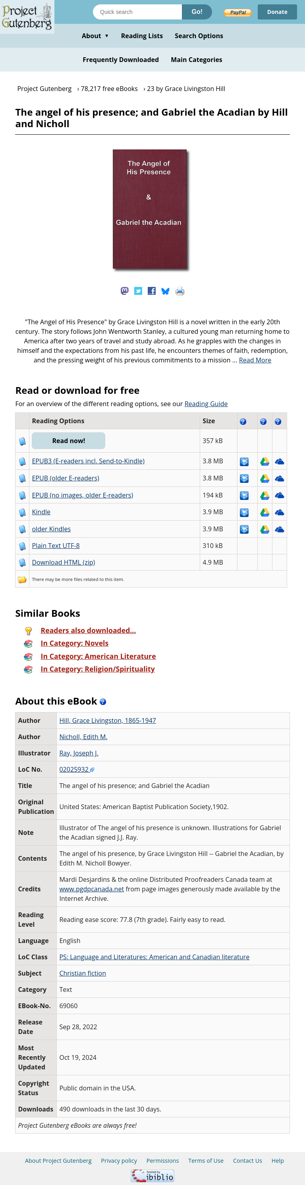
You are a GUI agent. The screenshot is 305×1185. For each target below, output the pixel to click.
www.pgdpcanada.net (91, 889)
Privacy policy (119, 1160)
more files (72, 579)
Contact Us (247, 1160)
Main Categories (196, 59)
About (95, 36)
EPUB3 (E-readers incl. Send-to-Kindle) (88, 461)
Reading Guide (206, 403)
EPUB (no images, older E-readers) (82, 495)
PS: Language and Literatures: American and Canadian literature (154, 957)
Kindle (41, 511)
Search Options (199, 35)
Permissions (163, 1160)
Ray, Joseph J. (78, 753)
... (252, 360)
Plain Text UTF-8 (55, 545)
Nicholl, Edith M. (83, 736)
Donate (277, 11)
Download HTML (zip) (63, 562)
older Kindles (51, 529)
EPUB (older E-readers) (65, 478)
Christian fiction (82, 973)
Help (278, 1160)
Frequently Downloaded (121, 59)
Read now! (68, 440)
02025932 (76, 769)
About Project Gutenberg (58, 1160)
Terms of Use (206, 1160)
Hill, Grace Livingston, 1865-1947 (107, 720)
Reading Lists (142, 35)
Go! (197, 11)
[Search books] (137, 11)
